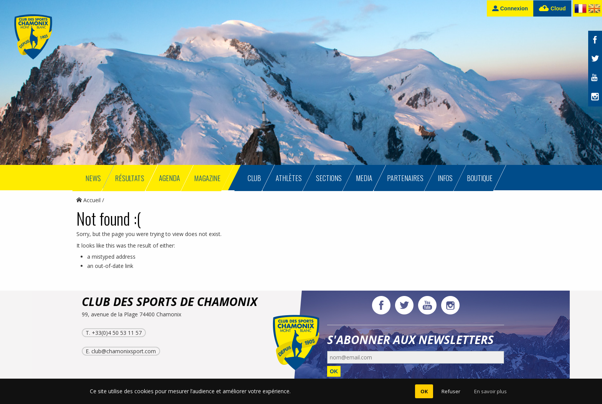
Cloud (552, 8)
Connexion (510, 8)
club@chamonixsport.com (123, 351)
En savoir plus (490, 391)
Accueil (88, 200)
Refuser (451, 391)
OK (334, 371)
